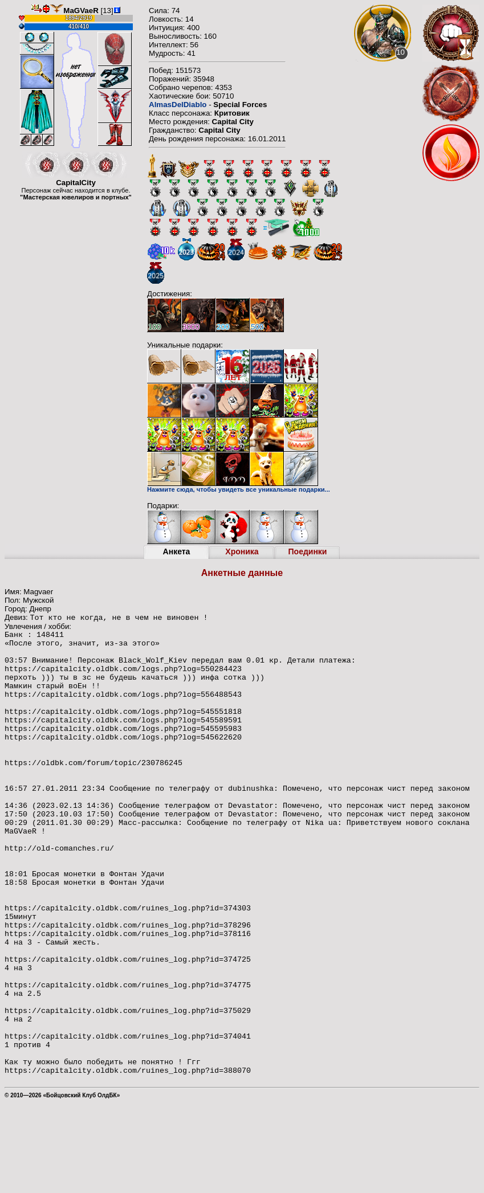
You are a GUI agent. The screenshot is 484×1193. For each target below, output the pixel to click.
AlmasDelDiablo (177, 104)
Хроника (241, 551)
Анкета (176, 551)
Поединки (307, 551)
